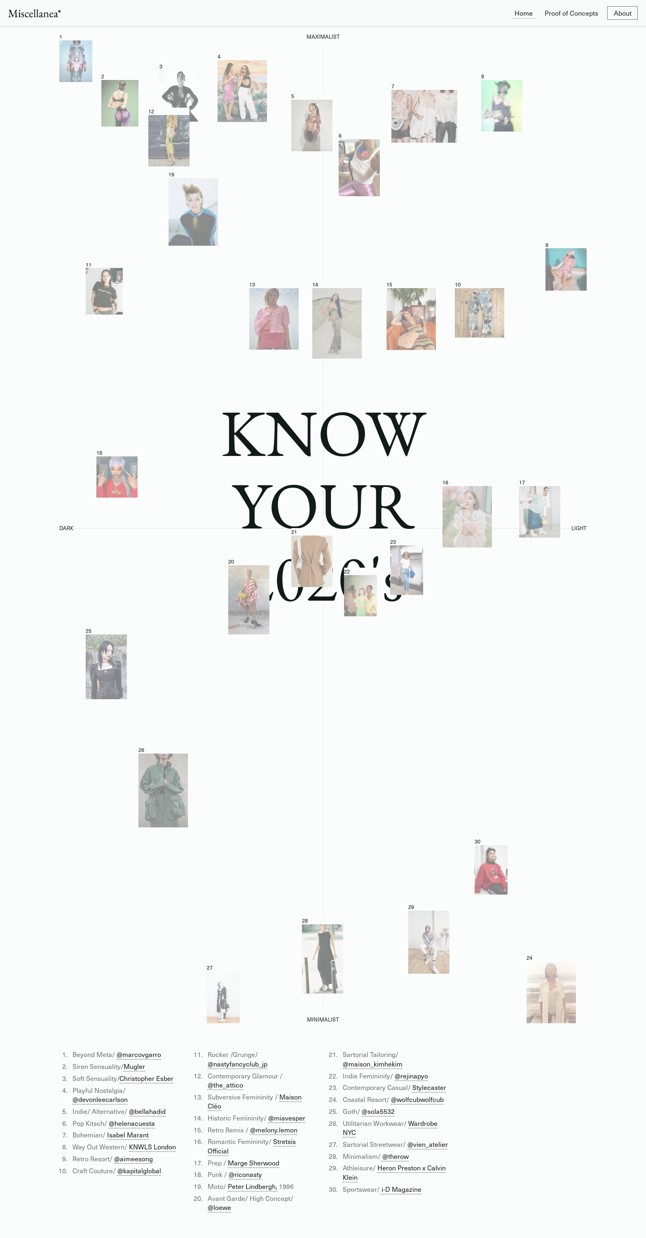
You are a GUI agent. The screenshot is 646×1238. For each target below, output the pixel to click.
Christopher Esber (146, 1078)
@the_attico (225, 1085)
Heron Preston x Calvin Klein (394, 1172)
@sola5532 (378, 1111)
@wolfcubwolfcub (417, 1099)
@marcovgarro (139, 1054)
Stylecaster (429, 1087)
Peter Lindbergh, (252, 1186)
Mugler (134, 1066)
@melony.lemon (273, 1130)
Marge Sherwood (253, 1163)
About (623, 13)
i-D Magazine (400, 1189)
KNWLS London (152, 1146)
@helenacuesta (132, 1123)
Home (524, 13)
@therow (395, 1156)
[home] (34, 13)
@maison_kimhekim (373, 1064)
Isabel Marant (128, 1134)
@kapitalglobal (139, 1170)
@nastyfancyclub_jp (237, 1064)
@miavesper (286, 1118)
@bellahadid (147, 1111)
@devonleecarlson (100, 1099)
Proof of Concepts (571, 13)
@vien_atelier (427, 1144)
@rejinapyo (411, 1076)
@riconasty (245, 1174)
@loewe (219, 1207)
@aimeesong (133, 1158)
